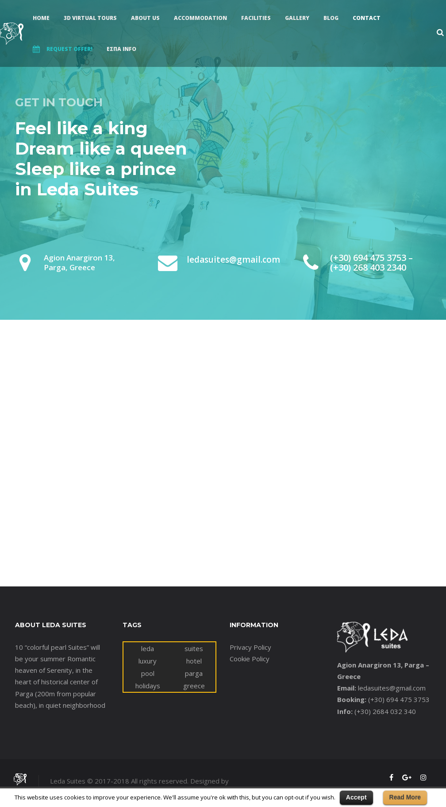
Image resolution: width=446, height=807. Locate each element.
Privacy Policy (250, 647)
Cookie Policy (249, 658)
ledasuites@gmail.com (392, 687)
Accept (356, 797)
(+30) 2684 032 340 (385, 711)
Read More (405, 797)
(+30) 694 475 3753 (399, 699)
